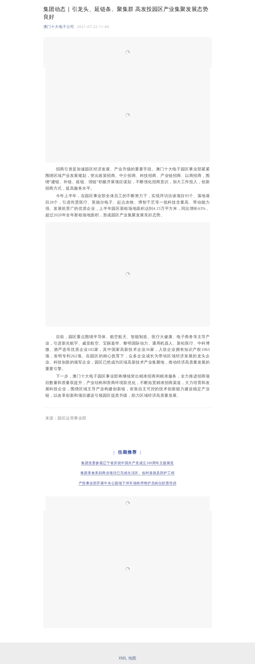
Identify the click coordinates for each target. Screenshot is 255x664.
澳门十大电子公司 (58, 26)
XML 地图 (127, 658)
